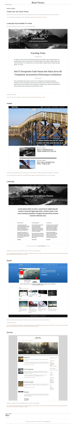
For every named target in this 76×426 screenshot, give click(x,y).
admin (18, 17)
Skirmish (10, 332)
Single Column (37, 97)
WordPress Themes (51, 253)
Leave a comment (43, 17)
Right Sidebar (40, 175)
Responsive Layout (34, 175)
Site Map (46, 421)
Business (26, 325)
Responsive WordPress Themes (11, 254)
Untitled (9, 103)
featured (57, 253)
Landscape (10, 181)
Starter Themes (38, 17)
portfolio (66, 325)
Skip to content (8, 4)
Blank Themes (38, 2)
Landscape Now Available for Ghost (19, 23)
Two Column (49, 175)
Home (7, 417)
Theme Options (44, 325)
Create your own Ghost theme (18, 12)
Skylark (9, 260)
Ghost (24, 17)
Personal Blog (32, 97)
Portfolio (29, 175)
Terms (50, 421)
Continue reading (12, 94)
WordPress (53, 175)
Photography (31, 253)
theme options (20, 326)
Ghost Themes (27, 17)
